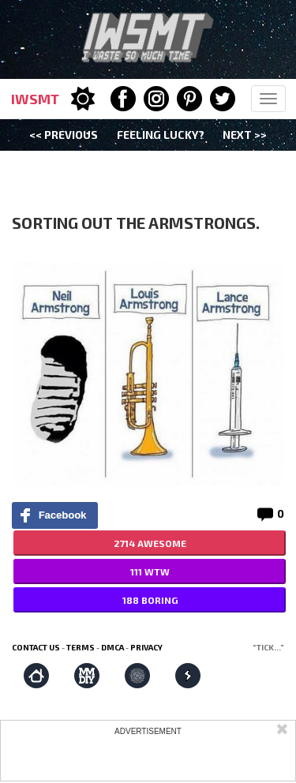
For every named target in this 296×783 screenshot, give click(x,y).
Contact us (36, 647)
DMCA (112, 647)
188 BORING (150, 599)
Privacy (146, 647)
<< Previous (63, 134)
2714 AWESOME (150, 543)
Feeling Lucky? (160, 134)
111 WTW (150, 571)
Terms (80, 647)
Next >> (245, 134)
